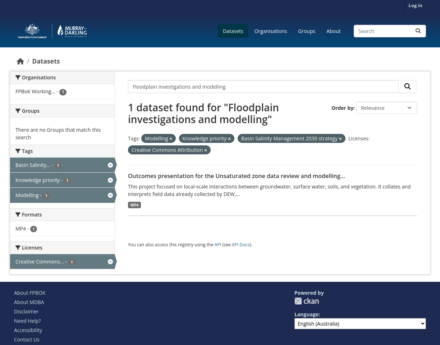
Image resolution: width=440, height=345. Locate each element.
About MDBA (29, 302)
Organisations (271, 31)
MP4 (134, 205)
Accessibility (28, 330)
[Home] (20, 61)
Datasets (233, 31)
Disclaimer (26, 311)
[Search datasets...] (390, 31)
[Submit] (418, 31)
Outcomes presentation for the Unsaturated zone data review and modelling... (236, 176)
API (218, 245)
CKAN (306, 301)
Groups (306, 31)
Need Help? (27, 320)
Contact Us (27, 339)
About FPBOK (29, 292)
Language (306, 314)
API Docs (241, 245)
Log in (415, 5)
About (333, 31)
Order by (342, 107)
